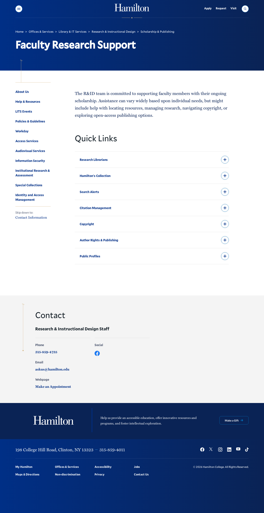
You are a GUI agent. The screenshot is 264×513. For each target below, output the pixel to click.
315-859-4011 (112, 449)
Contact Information (31, 217)
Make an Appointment (53, 386)
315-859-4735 (46, 351)
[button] (19, 8)
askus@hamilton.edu (52, 369)
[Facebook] (97, 353)
